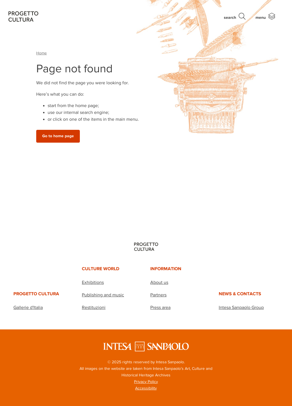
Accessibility (146, 388)
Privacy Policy (146, 381)
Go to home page (58, 136)
